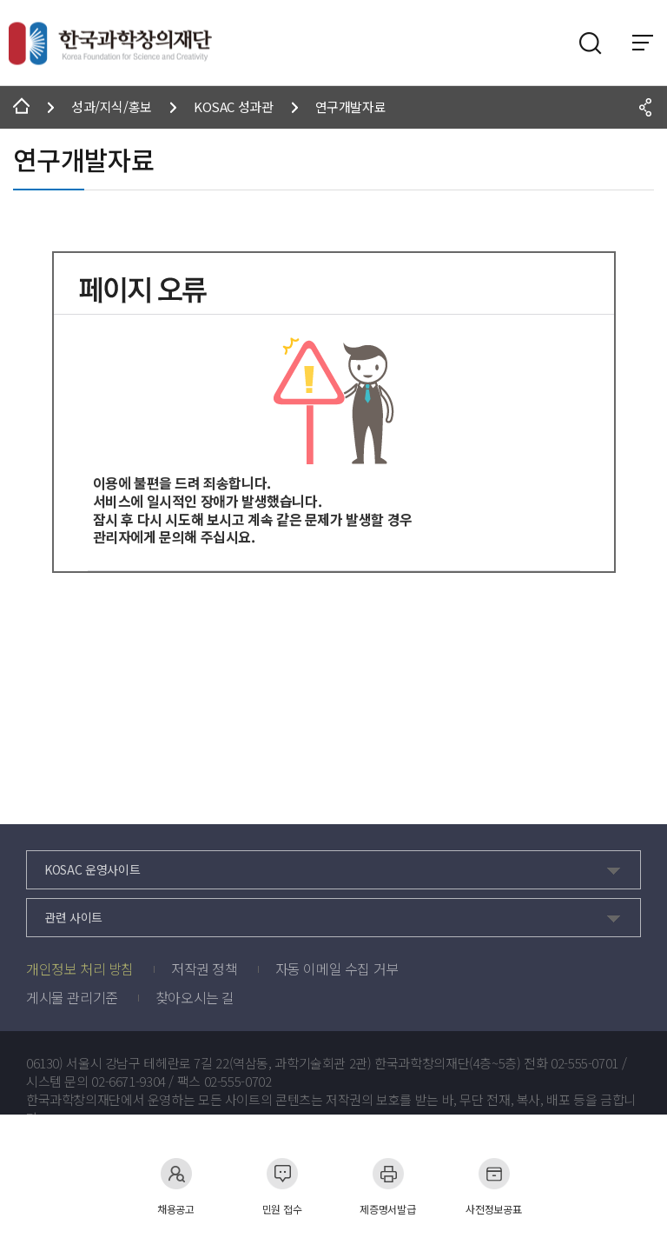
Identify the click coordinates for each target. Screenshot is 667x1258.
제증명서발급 (387, 1186)
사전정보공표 (493, 1186)
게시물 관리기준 (72, 997)
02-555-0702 (238, 1081)
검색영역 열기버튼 (590, 43)
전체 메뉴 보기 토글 (642, 42)
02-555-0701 (584, 1063)
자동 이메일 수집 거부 (337, 968)
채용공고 (176, 1186)
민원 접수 (282, 1186)
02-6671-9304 (128, 1081)
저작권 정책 (204, 968)
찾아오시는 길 (194, 997)
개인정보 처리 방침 (80, 968)
